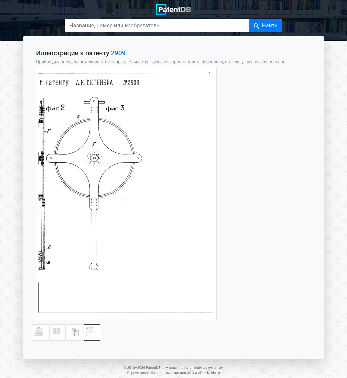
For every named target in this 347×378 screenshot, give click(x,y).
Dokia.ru (213, 373)
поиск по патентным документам (196, 368)
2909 (118, 53)
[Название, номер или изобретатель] (157, 25)
